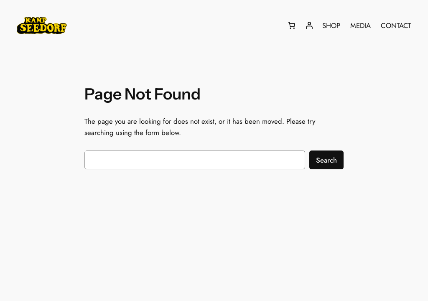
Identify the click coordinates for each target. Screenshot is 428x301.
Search (326, 160)
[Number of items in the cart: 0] (292, 25)
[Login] (309, 25)
